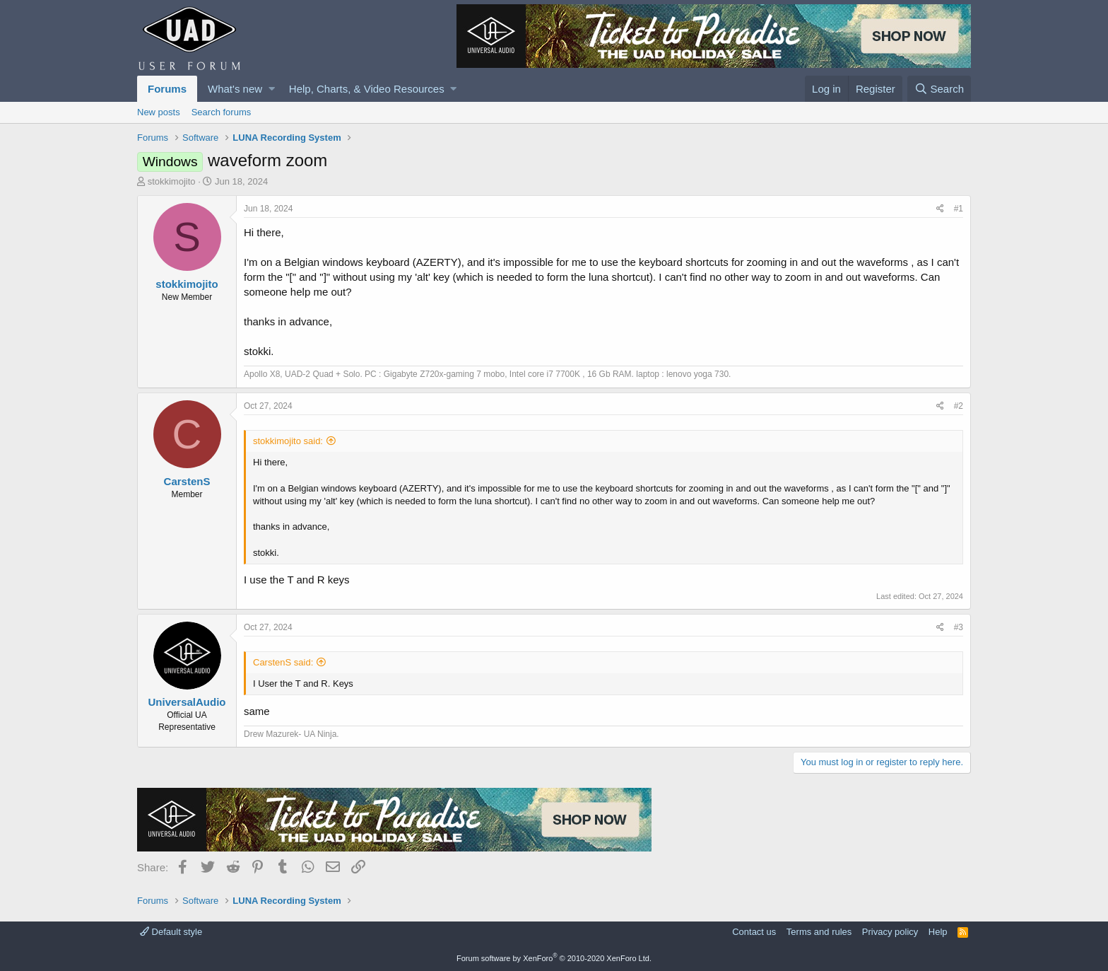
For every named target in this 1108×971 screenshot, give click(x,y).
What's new (235, 89)
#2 (958, 406)
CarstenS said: (283, 662)
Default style (171, 931)
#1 (958, 209)
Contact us (754, 931)
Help (938, 931)
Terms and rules (818, 931)
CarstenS (187, 481)
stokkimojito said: (288, 441)
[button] (271, 89)
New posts (158, 112)
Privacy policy (890, 931)
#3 (958, 627)
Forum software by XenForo (554, 958)
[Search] (939, 89)
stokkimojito (172, 181)
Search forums (221, 112)
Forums (167, 89)
